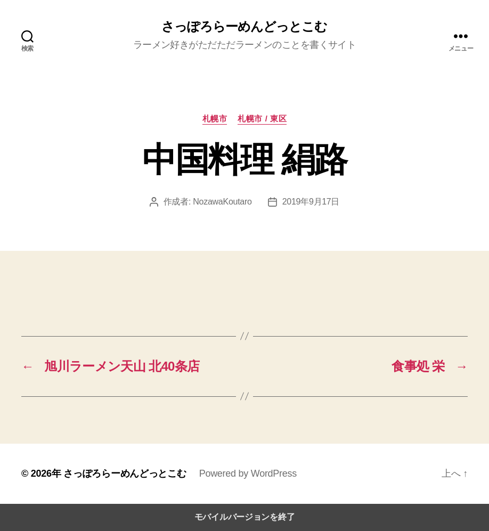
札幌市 (214, 118)
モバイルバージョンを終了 (244, 517)
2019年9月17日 (311, 201)
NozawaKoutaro (222, 201)
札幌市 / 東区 (262, 118)
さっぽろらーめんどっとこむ (244, 26)
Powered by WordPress (248, 473)
